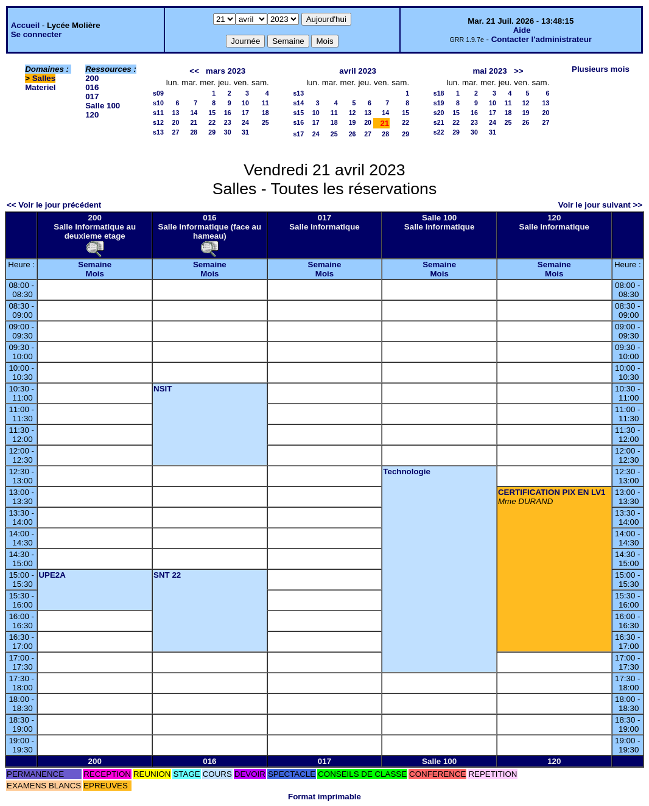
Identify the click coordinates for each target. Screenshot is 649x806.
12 (352, 112)
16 (227, 112)
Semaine (94, 264)
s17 (298, 134)
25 (265, 122)
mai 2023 (489, 70)
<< (194, 70)
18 (265, 112)
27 (175, 132)
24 (245, 122)
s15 (298, 112)
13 (175, 112)
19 (352, 122)
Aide (522, 30)
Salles (44, 78)
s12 (158, 122)
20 (175, 122)
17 (245, 112)
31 (245, 132)
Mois (95, 273)
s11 (158, 112)
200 (92, 78)
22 (212, 122)
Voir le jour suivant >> (600, 204)
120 (92, 114)
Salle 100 (102, 105)
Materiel (40, 87)
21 (193, 122)
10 (245, 103)
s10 (158, 103)
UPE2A (51, 575)
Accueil (25, 25)
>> (519, 70)
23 (227, 122)
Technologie (406, 471)
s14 (298, 103)
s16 (298, 122)
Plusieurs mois (601, 69)
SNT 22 (167, 575)
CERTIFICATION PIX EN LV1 (552, 492)
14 (193, 112)
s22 (438, 132)
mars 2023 (225, 70)
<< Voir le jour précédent (54, 204)
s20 (438, 112)
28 (193, 132)
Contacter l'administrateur (541, 39)
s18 (438, 93)
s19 (438, 103)
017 (92, 96)
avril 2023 (357, 70)
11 (265, 103)
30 (227, 132)
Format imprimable (324, 796)
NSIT (162, 388)
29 (212, 132)
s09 (158, 93)
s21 (438, 122)
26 (352, 134)
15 (212, 112)
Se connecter (36, 34)
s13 (158, 132)
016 (92, 87)
